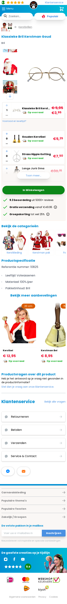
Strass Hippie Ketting (36, 154)
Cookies (53, 596)
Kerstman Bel (49, 350)
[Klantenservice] (55, 2)
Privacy (42, 596)
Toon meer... (33, 175)
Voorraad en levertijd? (14, 121)
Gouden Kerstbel (33, 137)
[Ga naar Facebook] (14, 559)
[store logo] (33, 6)
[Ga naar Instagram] (6, 559)
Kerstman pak (41, 252)
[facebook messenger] (7, 471)
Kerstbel (8, 350)
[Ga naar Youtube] (23, 559)
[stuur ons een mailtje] (23, 471)
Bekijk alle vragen (55, 401)
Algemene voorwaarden (22, 596)
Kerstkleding (14, 252)
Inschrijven (53, 533)
